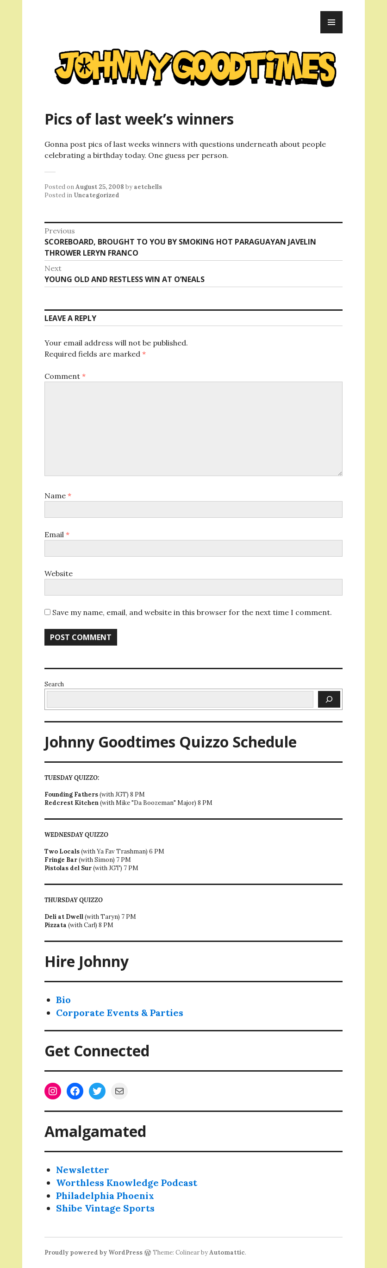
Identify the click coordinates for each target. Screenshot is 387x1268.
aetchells (148, 187)
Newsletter (82, 1169)
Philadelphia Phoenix (105, 1195)
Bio (63, 999)
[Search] (329, 699)
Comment (65, 376)
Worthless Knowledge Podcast (126, 1182)
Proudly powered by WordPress (93, 1252)
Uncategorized (96, 195)
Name (57, 495)
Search (54, 684)
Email (56, 534)
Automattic (227, 1252)
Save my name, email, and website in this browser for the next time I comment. (192, 612)
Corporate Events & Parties (119, 1012)
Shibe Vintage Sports (105, 1208)
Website (58, 573)
